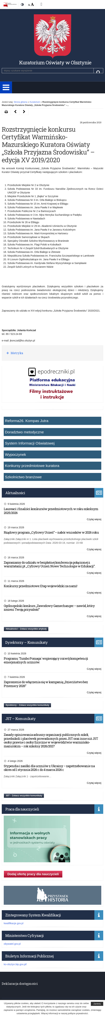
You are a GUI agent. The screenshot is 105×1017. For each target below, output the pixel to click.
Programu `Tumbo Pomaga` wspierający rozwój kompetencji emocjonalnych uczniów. (46, 660)
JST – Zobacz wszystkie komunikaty (24, 795)
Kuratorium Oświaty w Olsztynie (55, 62)
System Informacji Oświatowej (30, 443)
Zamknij (97, 1004)
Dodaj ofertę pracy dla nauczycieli (33, 874)
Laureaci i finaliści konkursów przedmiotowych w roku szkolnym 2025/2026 (51, 511)
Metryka (16, 353)
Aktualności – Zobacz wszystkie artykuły (26, 629)
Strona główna (20, 102)
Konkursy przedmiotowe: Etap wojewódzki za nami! (40, 586)
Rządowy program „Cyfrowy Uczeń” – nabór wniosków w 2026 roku (51, 532)
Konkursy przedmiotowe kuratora (32, 466)
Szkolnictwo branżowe (23, 477)
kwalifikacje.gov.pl (13, 923)
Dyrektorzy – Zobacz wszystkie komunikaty (27, 705)
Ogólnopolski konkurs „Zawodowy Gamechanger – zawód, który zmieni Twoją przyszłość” (49, 608)
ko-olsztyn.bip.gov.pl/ (15, 964)
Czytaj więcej (94, 519)
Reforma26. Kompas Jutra (26, 421)
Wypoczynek (15, 454)
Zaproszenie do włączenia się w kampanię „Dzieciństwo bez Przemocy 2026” (46, 684)
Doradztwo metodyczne (24, 432)
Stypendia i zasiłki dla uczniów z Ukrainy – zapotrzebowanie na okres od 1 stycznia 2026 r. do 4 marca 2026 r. (49, 768)
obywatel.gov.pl (12, 943)
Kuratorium (35, 102)
